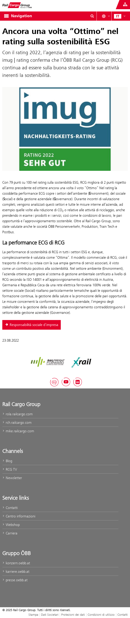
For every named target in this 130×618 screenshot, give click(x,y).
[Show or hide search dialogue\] (92, 16)
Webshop (11, 524)
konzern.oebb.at (16, 563)
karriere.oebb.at (15, 571)
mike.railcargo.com (18, 431)
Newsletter (12, 478)
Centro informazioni (18, 516)
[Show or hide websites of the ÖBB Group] (125, 4)
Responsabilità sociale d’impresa (31, 325)
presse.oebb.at (15, 580)
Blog (7, 461)
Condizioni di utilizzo (101, 614)
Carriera (9, 533)
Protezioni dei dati (73, 614)
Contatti (10, 508)
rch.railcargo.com (17, 422)
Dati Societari (49, 614)
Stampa (33, 614)
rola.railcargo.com (17, 414)
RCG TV (9, 469)
